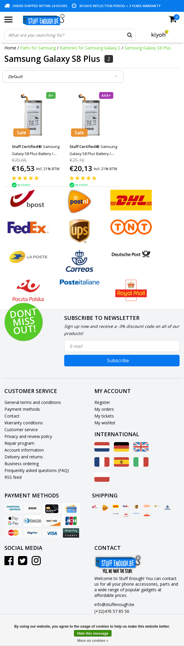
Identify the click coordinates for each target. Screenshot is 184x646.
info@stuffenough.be (114, 604)
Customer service (21, 429)
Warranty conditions (23, 423)
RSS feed (13, 477)
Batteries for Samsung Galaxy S (90, 48)
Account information (24, 450)
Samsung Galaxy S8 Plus (147, 48)
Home (10, 48)
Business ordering (21, 463)
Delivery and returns (23, 457)
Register (102, 402)
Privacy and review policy (28, 436)
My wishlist (104, 423)
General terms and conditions (32, 402)
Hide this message (92, 633)
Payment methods (22, 409)
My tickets (104, 416)
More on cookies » (92, 641)
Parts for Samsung (38, 48)
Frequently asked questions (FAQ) (36, 470)
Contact (12, 416)
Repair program (19, 443)
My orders (104, 409)
